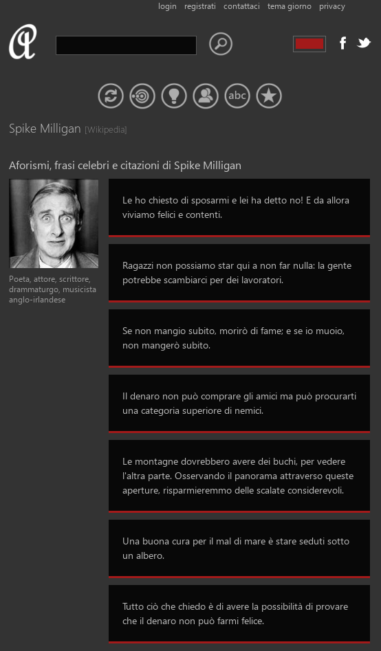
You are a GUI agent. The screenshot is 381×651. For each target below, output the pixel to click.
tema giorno (290, 6)
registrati (200, 6)
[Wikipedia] (98, 129)
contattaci (242, 6)
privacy (332, 6)
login (167, 6)
